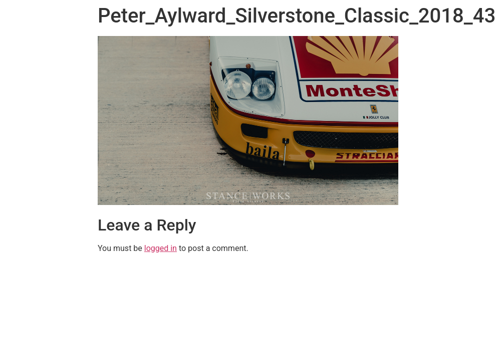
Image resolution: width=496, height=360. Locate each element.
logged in (160, 248)
